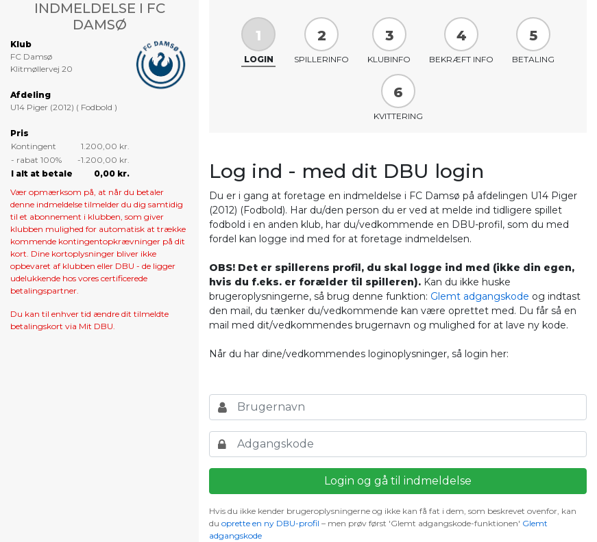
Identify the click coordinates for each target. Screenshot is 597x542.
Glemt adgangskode (479, 296)
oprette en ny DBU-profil (270, 523)
